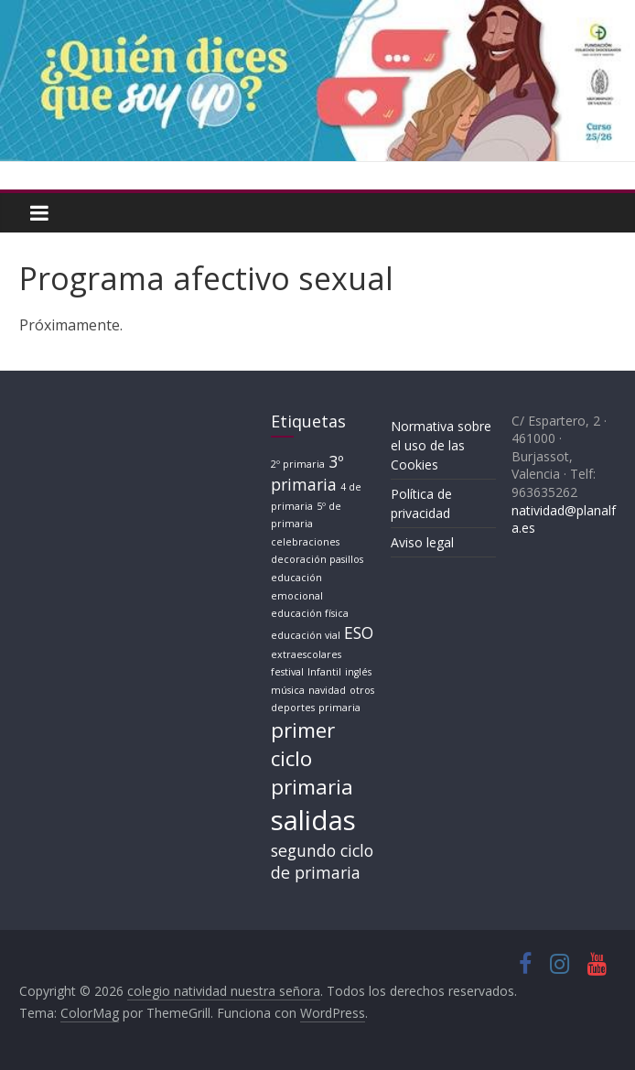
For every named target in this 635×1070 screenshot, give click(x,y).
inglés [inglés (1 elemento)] (358, 671)
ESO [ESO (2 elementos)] (358, 632)
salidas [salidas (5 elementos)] (313, 820)
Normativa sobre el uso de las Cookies (441, 445)
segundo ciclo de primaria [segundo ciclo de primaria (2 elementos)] (322, 861)
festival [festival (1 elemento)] (287, 671)
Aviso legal (422, 542)
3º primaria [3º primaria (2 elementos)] (307, 472)
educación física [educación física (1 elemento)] (310, 613)
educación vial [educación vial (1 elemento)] (305, 635)
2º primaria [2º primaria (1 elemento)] (298, 464)
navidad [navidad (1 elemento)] (327, 690)
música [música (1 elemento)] (288, 690)
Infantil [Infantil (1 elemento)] (324, 671)
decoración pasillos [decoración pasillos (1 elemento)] (317, 559)
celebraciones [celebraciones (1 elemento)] (305, 541)
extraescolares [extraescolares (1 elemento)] (306, 654)
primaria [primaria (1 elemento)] (339, 707)
